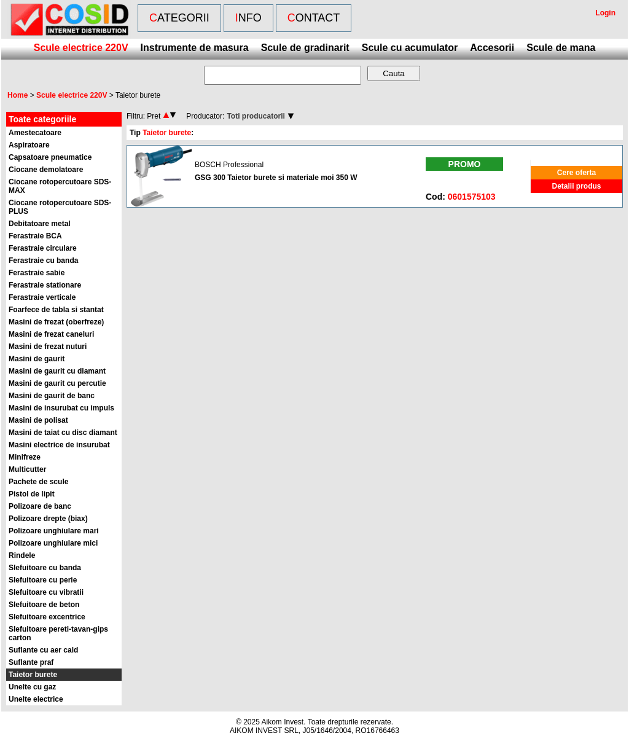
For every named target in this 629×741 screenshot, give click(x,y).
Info (248, 18)
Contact (313, 18)
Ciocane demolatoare (46, 169)
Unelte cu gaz (32, 687)
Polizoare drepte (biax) (48, 518)
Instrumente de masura (195, 47)
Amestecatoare (35, 132)
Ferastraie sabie (36, 273)
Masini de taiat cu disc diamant (63, 432)
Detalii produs (576, 186)
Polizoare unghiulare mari (54, 531)
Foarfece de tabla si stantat (56, 309)
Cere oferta (576, 172)
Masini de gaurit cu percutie (57, 383)
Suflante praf (31, 662)
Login (605, 13)
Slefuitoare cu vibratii (46, 592)
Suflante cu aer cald (43, 650)
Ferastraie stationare (45, 285)
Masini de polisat (38, 420)
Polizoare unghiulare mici (53, 543)
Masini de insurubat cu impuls (61, 408)
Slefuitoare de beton (44, 604)
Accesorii (492, 47)
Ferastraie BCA (35, 236)
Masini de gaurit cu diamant (57, 371)
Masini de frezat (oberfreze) (56, 322)
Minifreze (25, 457)
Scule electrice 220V (81, 47)
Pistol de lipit (32, 494)
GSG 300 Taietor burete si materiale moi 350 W (276, 177)
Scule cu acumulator (410, 47)
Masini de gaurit (36, 359)
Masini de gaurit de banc (52, 395)
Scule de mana (560, 47)
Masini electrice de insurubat (59, 445)
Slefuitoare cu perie (43, 580)
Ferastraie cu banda (43, 260)
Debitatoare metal (40, 223)
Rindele (22, 555)
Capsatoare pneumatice (50, 157)
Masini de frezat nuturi (48, 346)
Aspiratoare (29, 145)
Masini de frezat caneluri (51, 334)
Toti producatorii (255, 116)
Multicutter (27, 469)
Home (17, 95)
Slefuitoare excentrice (47, 617)
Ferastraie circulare (43, 248)
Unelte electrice (36, 699)
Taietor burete (33, 674)
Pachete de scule (38, 481)
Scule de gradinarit (305, 47)
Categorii (179, 18)
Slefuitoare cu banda (45, 567)
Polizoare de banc (40, 506)
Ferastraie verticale (42, 297)
